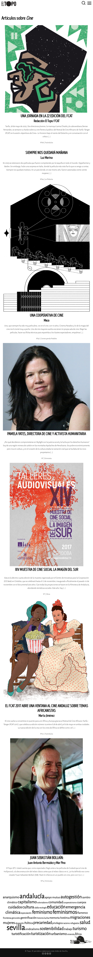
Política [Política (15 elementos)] (28, 923)
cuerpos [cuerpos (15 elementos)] (81, 902)
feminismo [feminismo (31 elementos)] (42, 912)
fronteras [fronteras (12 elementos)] (7, 918)
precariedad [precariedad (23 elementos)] (42, 922)
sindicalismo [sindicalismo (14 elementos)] (32, 929)
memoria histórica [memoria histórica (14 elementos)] (59, 918)
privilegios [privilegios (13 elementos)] (57, 923)
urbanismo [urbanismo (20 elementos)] (59, 934)
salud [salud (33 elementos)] (85, 922)
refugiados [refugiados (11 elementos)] (74, 923)
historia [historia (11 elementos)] (40, 918)
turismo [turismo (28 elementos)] (80, 928)
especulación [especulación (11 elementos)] (26, 913)
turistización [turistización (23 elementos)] (41, 933)
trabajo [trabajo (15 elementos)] (68, 929)
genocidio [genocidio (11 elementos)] (16, 918)
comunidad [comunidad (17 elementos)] (55, 902)
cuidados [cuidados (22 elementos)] (15, 907)
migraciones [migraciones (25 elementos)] (80, 917)
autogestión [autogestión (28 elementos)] (71, 897)
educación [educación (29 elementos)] (56, 907)
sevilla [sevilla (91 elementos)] (16, 927)
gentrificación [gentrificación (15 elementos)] (28, 918)
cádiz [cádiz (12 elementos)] (36, 907)
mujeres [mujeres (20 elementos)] (9, 923)
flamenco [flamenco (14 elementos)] (82, 913)
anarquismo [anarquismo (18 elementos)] (11, 897)
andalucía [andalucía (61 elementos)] (31, 896)
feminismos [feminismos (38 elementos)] (65, 912)
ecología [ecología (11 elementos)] (42, 907)
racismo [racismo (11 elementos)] (66, 923)
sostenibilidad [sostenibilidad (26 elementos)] (52, 928)
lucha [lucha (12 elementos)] (46, 918)
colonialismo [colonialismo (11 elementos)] (42, 902)
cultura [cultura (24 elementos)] (28, 907)
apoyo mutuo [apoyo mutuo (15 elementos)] (52, 897)
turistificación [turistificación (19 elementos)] (21, 934)
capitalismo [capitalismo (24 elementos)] (27, 902)
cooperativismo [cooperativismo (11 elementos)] (70, 902)
